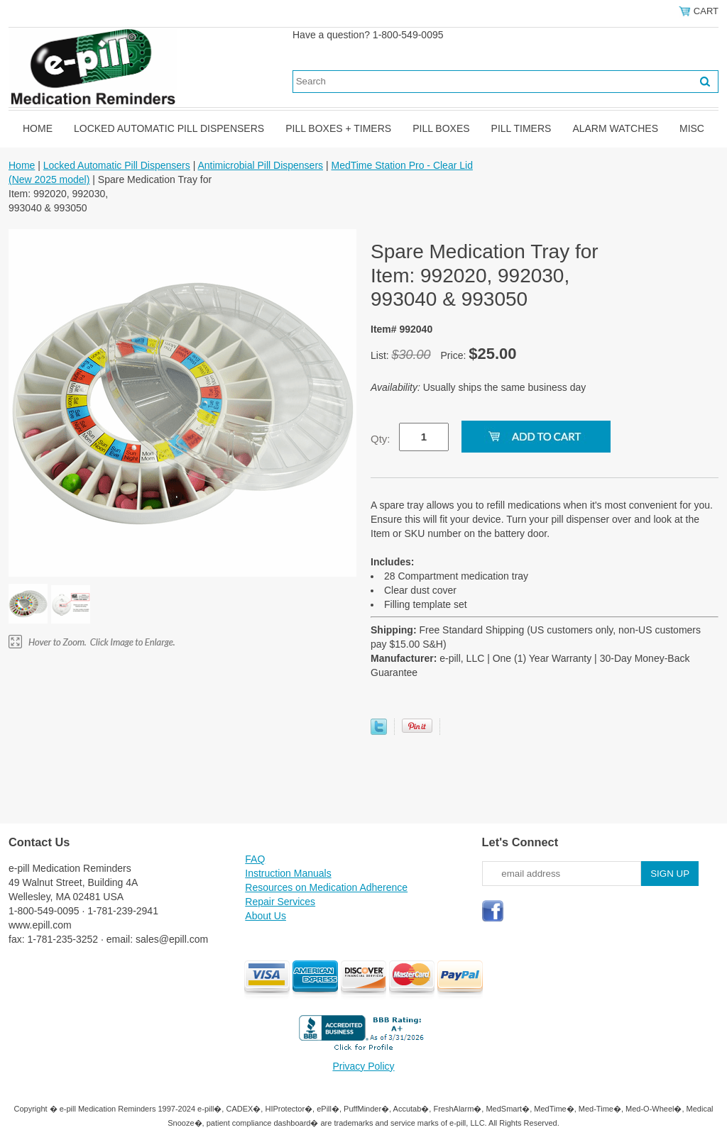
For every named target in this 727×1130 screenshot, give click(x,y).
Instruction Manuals (288, 873)
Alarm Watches (615, 128)
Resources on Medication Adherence (326, 887)
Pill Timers (521, 128)
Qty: (380, 439)
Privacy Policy (363, 1066)
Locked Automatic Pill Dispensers (169, 128)
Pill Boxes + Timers (338, 128)
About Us (265, 915)
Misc (691, 128)
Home (38, 128)
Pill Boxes (440, 128)
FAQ (255, 859)
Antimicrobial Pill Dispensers (260, 165)
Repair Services (280, 901)
